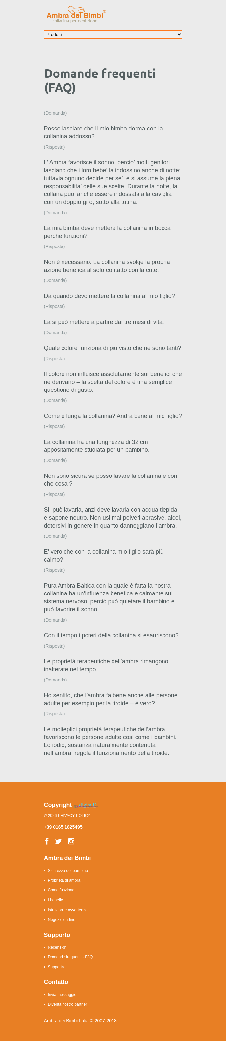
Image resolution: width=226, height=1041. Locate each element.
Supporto (56, 967)
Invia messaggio (62, 994)
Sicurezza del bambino (68, 870)
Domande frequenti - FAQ (70, 957)
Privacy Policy (74, 815)
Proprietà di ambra (64, 880)
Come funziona (61, 890)
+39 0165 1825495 (63, 827)
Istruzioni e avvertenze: (68, 910)
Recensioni (57, 947)
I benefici (56, 900)
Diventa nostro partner (67, 1004)
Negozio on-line (61, 919)
